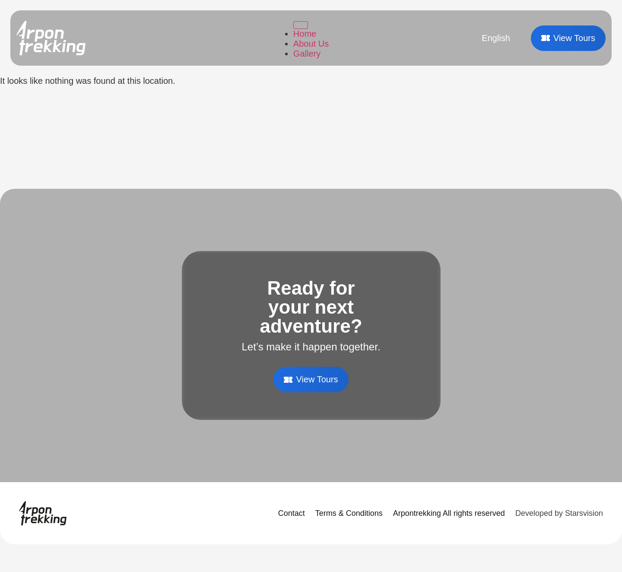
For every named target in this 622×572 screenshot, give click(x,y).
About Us (311, 43)
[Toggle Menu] (300, 25)
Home (304, 33)
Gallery (307, 53)
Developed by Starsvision (559, 513)
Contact (291, 513)
